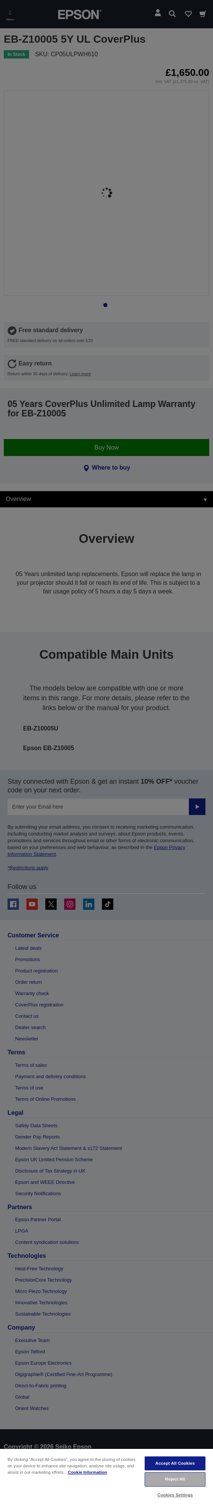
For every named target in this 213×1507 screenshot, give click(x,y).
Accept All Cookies (175, 1463)
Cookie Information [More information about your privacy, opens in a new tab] (87, 1472)
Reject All (175, 1479)
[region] (106, 1477)
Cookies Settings (175, 1495)
